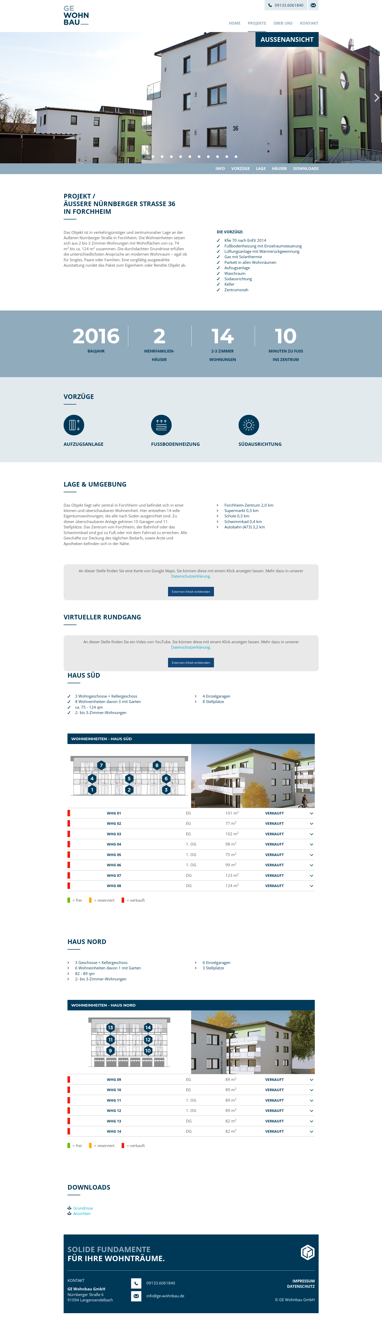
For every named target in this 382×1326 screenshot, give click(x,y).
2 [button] (153, 156)
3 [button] (162, 156)
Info (220, 168)
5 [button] (180, 156)
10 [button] (227, 156)
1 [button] (143, 156)
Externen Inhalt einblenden (191, 591)
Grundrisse (80, 1208)
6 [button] (190, 156)
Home (234, 23)
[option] (191, 97)
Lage (261, 168)
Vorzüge (240, 168)
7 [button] (199, 156)
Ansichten (79, 1213)
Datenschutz (301, 1286)
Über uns (282, 23)
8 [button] (208, 156)
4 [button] (171, 156)
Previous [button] (5, 97)
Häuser (279, 168)
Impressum (303, 1280)
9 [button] (217, 156)
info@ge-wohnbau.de (157, 1295)
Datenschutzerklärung (190, 576)
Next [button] (376, 97)
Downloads (306, 168)
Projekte (257, 23)
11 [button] (236, 156)
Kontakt (309, 23)
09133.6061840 (153, 1282)
